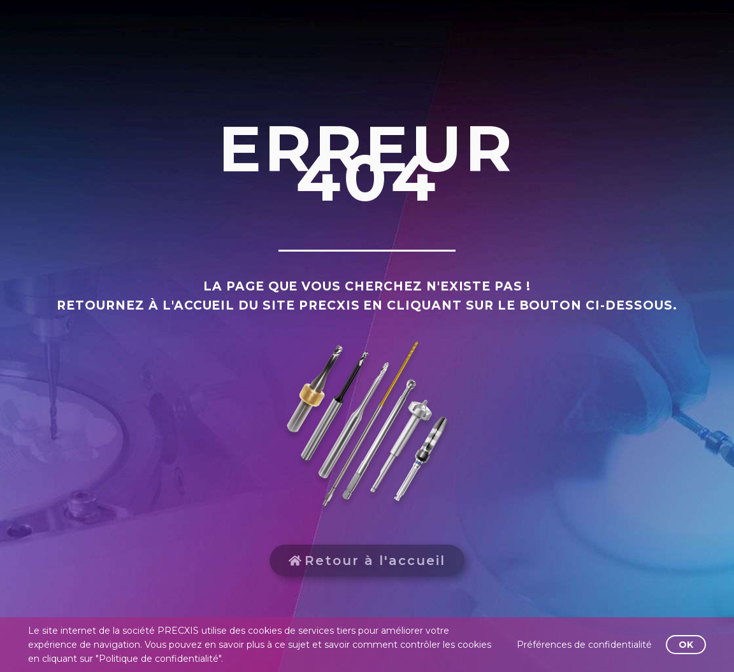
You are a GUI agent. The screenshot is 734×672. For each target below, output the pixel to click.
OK (686, 644)
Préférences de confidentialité (584, 644)
